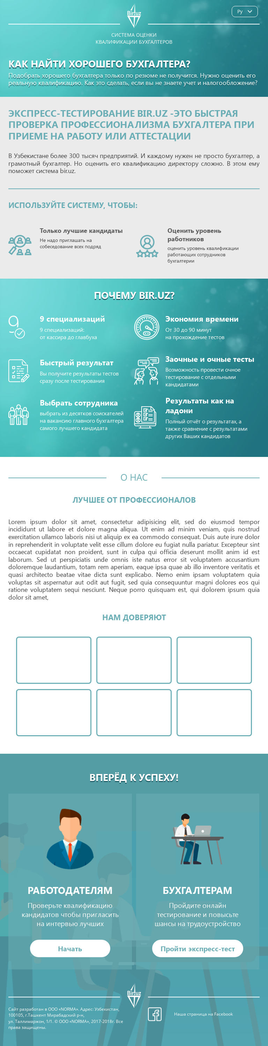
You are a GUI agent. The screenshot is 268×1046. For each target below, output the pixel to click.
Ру (246, 11)
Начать (70, 948)
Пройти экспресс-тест (198, 948)
